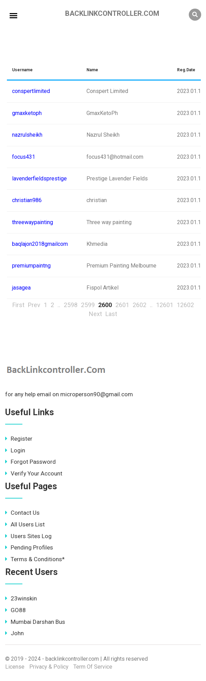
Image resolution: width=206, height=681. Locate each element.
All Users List (25, 524)
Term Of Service (92, 666)
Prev (34, 304)
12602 (185, 304)
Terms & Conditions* (35, 559)
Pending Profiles (29, 547)
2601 (122, 304)
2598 (71, 304)
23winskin (21, 598)
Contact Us (22, 512)
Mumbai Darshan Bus (35, 621)
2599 (88, 304)
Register (18, 438)
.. (59, 304)
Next (95, 313)
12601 (164, 304)
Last (111, 313)
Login (15, 450)
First (18, 304)
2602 (139, 304)
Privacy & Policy (49, 666)
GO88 (15, 610)
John (14, 633)
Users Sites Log (28, 536)
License (14, 666)
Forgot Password (30, 461)
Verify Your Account (33, 473)
